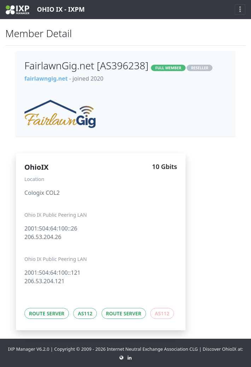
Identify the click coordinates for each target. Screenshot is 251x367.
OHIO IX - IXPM (45, 9)
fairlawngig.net (46, 78)
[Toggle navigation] (240, 9)
